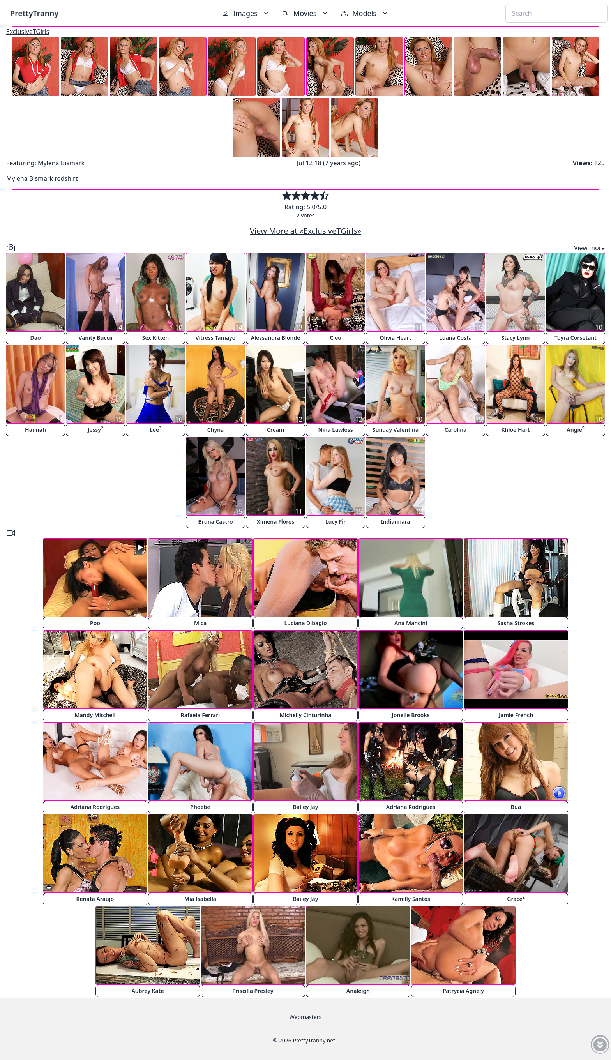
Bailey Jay (305, 807)
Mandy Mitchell (95, 715)
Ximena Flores (275, 521)
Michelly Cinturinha (306, 715)
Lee (155, 429)
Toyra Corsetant (575, 337)
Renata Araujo (95, 899)
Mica (200, 623)
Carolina (456, 429)
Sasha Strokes (516, 623)
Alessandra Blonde (275, 337)
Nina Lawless (335, 429)
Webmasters (305, 1017)
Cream (275, 429)
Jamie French (516, 715)
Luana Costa (455, 337)
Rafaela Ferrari (200, 715)
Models (365, 13)
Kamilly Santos (410, 899)
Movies (306, 13)
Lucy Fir (335, 521)
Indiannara (395, 521)
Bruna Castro (215, 521)
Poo (95, 623)
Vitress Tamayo (216, 337)
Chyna (215, 429)
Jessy (95, 429)
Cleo (335, 337)
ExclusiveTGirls (27, 31)
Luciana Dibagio (305, 623)
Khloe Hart (516, 429)
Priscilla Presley (252, 991)
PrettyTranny (34, 13)
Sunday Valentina (396, 429)
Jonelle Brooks (410, 715)
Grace (515, 898)
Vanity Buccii (96, 337)
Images (246, 13)
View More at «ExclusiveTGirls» (305, 231)
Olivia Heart (395, 337)
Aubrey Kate (147, 991)
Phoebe (200, 807)
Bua (516, 807)
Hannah (35, 429)
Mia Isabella (200, 899)
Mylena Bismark (61, 163)
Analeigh (358, 991)
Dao (35, 337)
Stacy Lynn (515, 337)
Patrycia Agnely (463, 991)
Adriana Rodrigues (95, 807)
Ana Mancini (410, 623)
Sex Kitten (155, 337)
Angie (575, 429)
